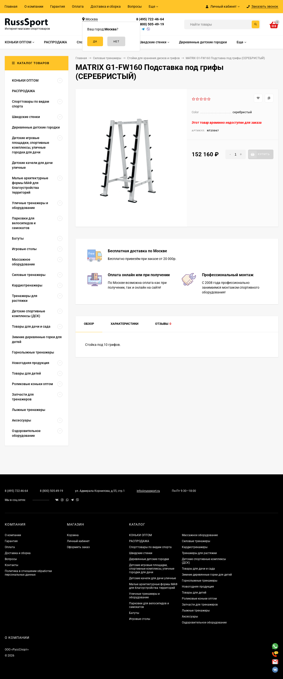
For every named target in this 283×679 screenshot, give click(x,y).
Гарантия (57, 6)
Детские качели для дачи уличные (152, 578)
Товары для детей (194, 592)
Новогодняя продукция (198, 586)
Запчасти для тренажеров (200, 604)
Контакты (11, 565)
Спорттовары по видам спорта (150, 547)
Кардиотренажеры (194, 547)
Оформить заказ (78, 547)
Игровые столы (139, 619)
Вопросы (135, 6)
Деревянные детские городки (149, 559)
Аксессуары (190, 616)
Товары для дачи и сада (198, 568)
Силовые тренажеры (196, 541)
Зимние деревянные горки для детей (207, 574)
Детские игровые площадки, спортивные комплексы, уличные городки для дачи (151, 568)
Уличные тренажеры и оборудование (144, 595)
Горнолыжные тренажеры (199, 580)
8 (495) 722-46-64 (150, 19)
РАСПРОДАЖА (139, 541)
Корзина (73, 535)
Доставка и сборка (106, 6)
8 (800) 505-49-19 (150, 24)
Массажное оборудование (200, 535)
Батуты (134, 613)
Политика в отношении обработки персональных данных (28, 572)
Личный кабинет (78, 541)
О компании (33, 6)
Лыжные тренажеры (196, 610)
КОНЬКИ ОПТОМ (140, 535)
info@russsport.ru (148, 491)
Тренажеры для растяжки (199, 553)
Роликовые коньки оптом (199, 598)
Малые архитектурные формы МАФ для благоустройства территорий (153, 586)
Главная (11, 6)
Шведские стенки (140, 553)
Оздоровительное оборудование (204, 622)
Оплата (78, 6)
